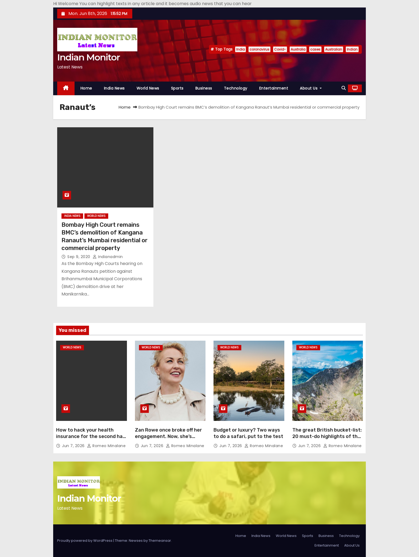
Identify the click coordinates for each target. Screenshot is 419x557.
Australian (333, 49)
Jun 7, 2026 (74, 445)
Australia (298, 49)
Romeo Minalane (106, 445)
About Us (311, 88)
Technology (235, 88)
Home (86, 88)
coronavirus (259, 49)
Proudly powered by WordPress (85, 540)
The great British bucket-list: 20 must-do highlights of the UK (327, 436)
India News (114, 88)
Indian (352, 49)
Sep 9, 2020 (79, 256)
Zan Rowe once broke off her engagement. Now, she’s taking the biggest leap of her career (170, 439)
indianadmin (108, 256)
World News (148, 88)
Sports (177, 88)
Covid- (280, 49)
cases (315, 49)
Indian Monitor (88, 57)
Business (203, 88)
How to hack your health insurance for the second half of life (91, 436)
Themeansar (160, 540)
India (240, 49)
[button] (344, 88)
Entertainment (273, 88)
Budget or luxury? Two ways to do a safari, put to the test (248, 433)
